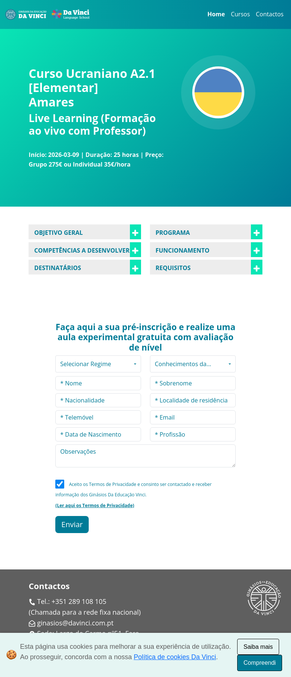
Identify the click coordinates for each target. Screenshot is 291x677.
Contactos (270, 14)
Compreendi (259, 663)
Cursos (240, 14)
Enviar (72, 524)
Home (216, 14)
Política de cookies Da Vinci (175, 657)
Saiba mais (258, 647)
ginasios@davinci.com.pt (75, 622)
